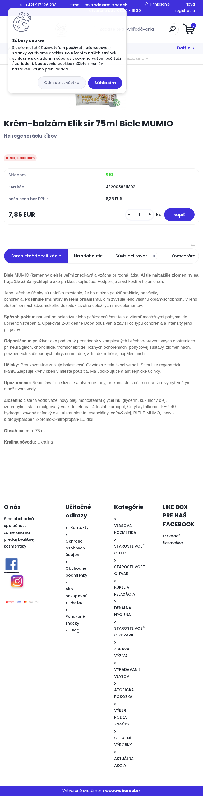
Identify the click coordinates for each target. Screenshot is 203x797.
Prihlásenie (160, 4)
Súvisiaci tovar (137, 257)
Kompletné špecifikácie (36, 257)
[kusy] (136, 215)
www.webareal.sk (123, 792)
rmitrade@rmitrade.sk (105, 5)
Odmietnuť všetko (61, 82)
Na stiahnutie (88, 257)
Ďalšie (183, 48)
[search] (165, 31)
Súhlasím (105, 83)
